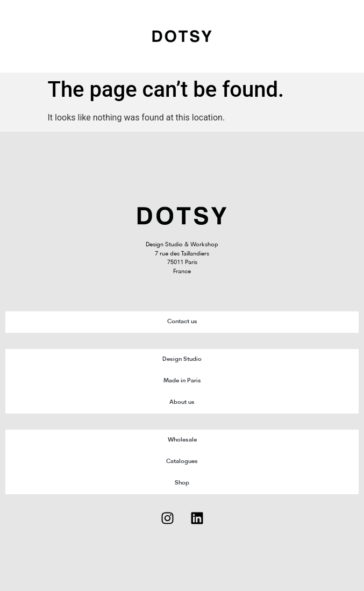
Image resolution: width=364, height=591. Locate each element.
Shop (182, 483)
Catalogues (182, 462)
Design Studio (182, 359)
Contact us (182, 322)
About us (182, 402)
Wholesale (182, 440)
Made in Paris (182, 381)
